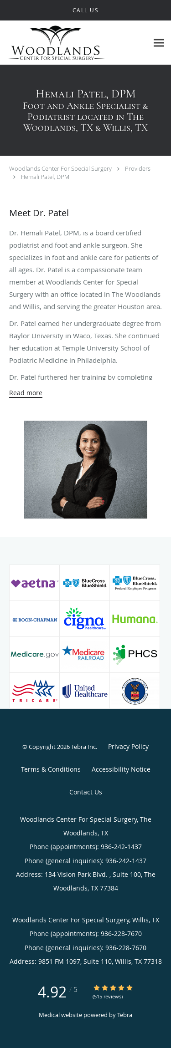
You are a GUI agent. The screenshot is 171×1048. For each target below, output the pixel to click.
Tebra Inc (83, 747)
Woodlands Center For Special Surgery (60, 168)
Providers (137, 168)
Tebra (124, 1015)
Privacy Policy (128, 746)
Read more (25, 393)
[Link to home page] (74, 43)
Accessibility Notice (121, 769)
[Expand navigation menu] (159, 42)
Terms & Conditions (51, 769)
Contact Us (85, 792)
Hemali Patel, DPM (45, 177)
